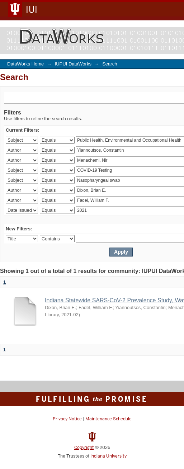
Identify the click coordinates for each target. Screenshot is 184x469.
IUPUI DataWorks (73, 64)
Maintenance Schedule (108, 419)
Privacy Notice (67, 419)
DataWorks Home (25, 64)
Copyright (84, 447)
